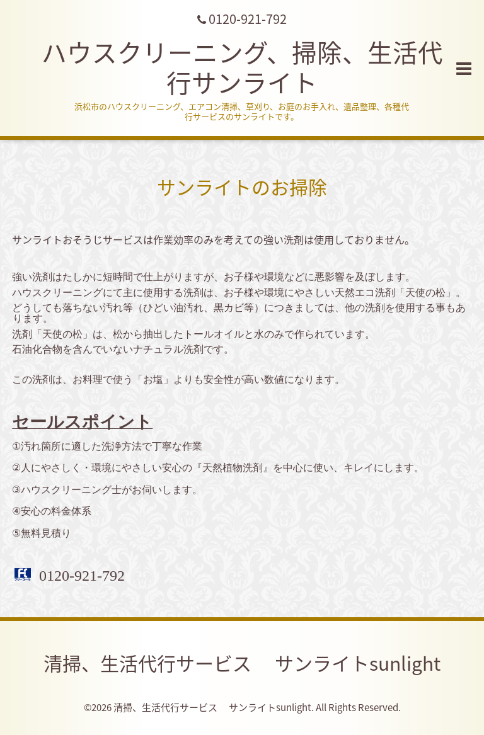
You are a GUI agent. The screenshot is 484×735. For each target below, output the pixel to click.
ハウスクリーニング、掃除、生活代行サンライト (242, 67)
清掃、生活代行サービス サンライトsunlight (242, 663)
